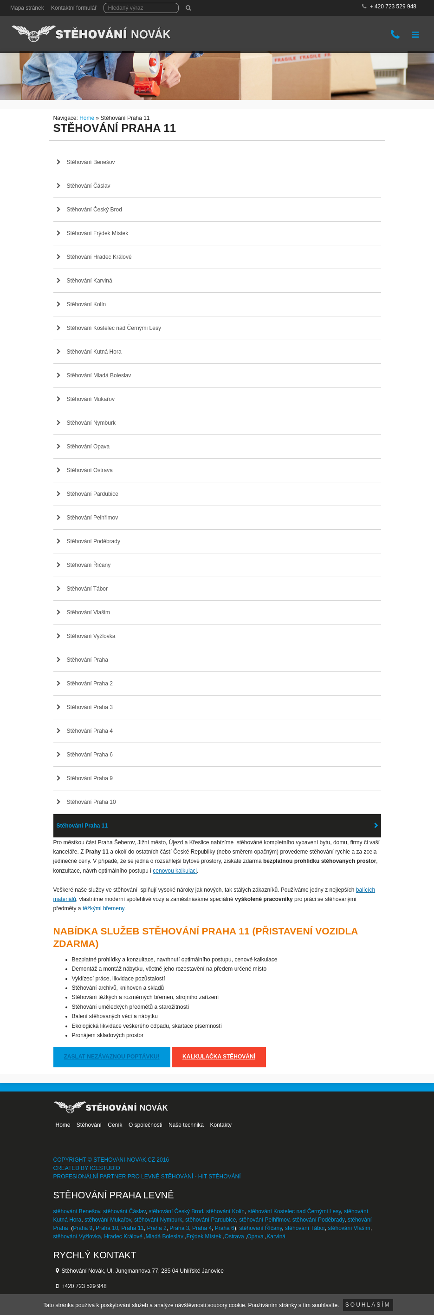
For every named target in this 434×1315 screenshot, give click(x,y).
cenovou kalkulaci (175, 871)
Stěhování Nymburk (91, 423)
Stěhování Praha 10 (91, 802)
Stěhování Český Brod (94, 209)
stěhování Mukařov (107, 1219)
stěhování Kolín (225, 1211)
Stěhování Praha (87, 660)
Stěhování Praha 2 (90, 683)
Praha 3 (179, 1228)
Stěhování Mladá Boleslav (99, 375)
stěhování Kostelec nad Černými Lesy (294, 1211)
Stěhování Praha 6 (90, 754)
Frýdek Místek (204, 1236)
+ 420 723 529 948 (393, 6)
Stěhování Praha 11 (82, 825)
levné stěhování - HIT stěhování (191, 1176)
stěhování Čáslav (124, 1211)
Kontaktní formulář (74, 8)
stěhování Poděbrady (318, 1219)
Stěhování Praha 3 (90, 707)
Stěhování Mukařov (91, 399)
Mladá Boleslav (164, 1236)
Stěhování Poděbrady (93, 541)
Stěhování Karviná (89, 280)
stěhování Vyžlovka (77, 1236)
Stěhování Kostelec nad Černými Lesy (114, 328)
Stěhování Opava (88, 446)
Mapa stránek (27, 8)
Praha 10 (107, 1228)
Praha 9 (82, 1228)
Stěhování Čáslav (88, 186)
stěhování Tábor (305, 1228)
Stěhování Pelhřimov (92, 517)
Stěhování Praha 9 (90, 778)
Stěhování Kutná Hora (94, 351)
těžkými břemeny (103, 908)
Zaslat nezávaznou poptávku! (112, 1056)
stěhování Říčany (260, 1228)
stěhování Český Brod (176, 1211)
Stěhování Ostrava (90, 470)
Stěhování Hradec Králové (99, 257)
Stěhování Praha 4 (90, 731)
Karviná (275, 1236)
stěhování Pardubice (210, 1219)
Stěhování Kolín (86, 304)
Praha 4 (202, 1228)
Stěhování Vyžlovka (91, 636)
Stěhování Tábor (87, 588)
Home (86, 118)
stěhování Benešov (76, 1211)
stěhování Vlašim (349, 1228)
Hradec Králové (123, 1236)
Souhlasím (368, 1305)
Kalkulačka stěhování (218, 1056)
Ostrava (234, 1236)
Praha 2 (157, 1228)
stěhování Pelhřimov (264, 1219)
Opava (255, 1236)
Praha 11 (132, 1228)
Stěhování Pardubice (92, 494)
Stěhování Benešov (91, 162)
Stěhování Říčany (89, 565)
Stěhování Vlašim (88, 612)
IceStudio (105, 1168)
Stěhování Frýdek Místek (98, 233)
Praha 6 (224, 1228)
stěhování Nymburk (158, 1219)
